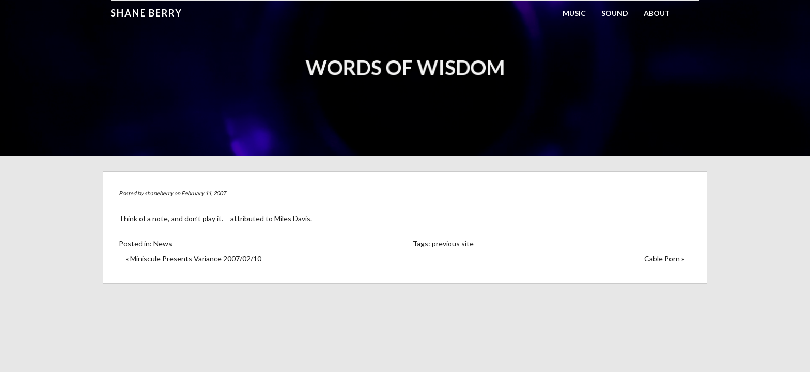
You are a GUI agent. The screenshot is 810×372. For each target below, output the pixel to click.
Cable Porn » (664, 258)
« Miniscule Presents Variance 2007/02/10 (193, 258)
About (657, 13)
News (162, 243)
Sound (614, 13)
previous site (453, 243)
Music (574, 13)
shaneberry (159, 193)
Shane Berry (146, 13)
